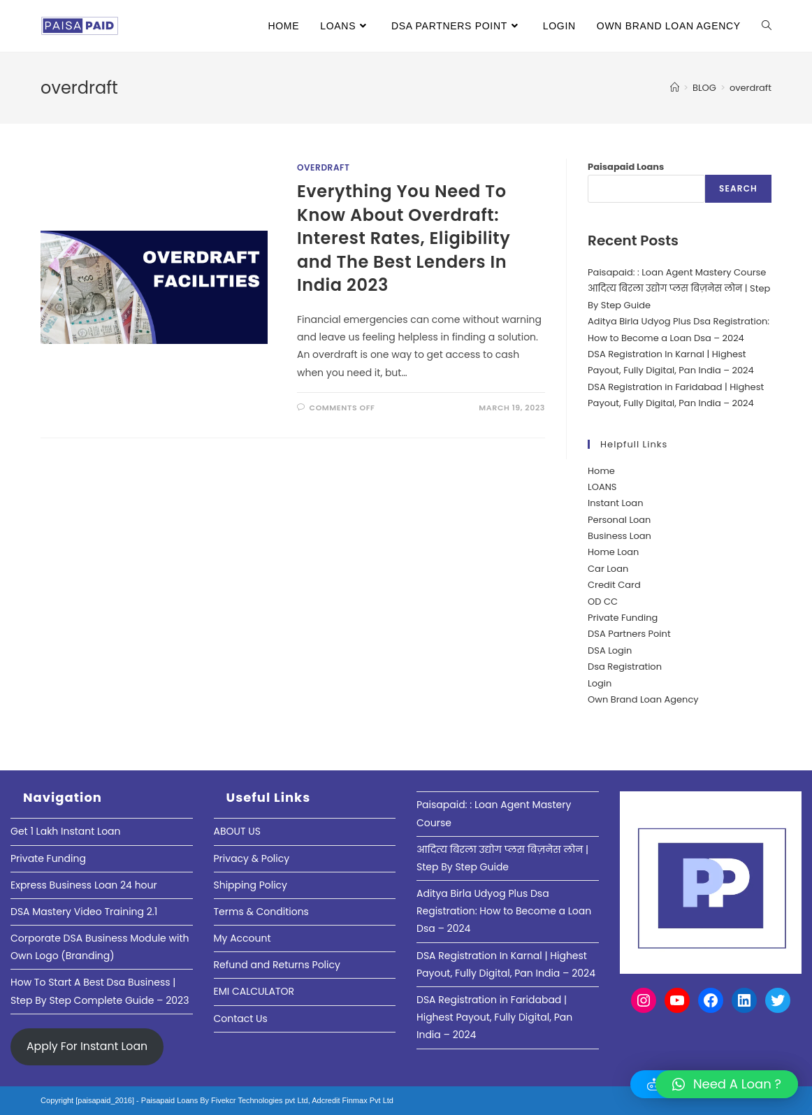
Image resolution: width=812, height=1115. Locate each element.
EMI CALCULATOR (254, 991)
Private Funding (623, 617)
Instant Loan (615, 503)
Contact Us (241, 1019)
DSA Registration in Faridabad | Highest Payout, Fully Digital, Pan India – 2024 (494, 1017)
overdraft (750, 87)
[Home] (674, 87)
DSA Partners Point (629, 633)
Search (738, 188)
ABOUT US (237, 831)
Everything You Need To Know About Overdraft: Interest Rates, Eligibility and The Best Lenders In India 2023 (403, 238)
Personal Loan (619, 519)
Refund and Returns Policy (277, 965)
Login (599, 683)
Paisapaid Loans (626, 166)
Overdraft (323, 167)
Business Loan (619, 535)
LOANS (602, 487)
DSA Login (610, 650)
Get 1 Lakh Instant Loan (65, 831)
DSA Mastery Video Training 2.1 (83, 912)
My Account (242, 938)
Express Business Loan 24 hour (83, 885)
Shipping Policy (251, 885)
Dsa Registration (625, 666)
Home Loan (613, 552)
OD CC (603, 601)
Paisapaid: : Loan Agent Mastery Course (677, 272)
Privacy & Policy (252, 858)
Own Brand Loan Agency (643, 699)
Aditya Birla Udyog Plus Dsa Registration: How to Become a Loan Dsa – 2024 (503, 910)
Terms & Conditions (261, 912)
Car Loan (608, 568)
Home (601, 470)
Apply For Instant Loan (87, 1046)
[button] (726, 1084)
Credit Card (614, 584)
